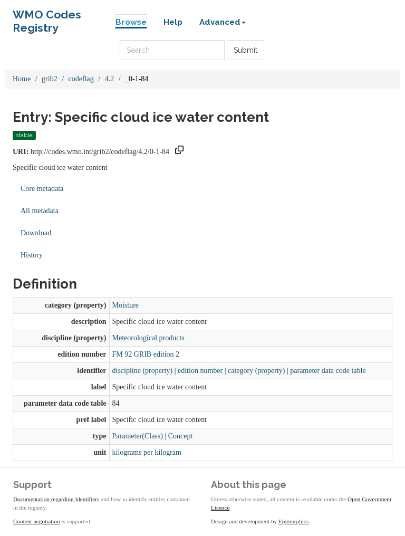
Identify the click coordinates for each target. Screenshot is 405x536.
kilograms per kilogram (146, 452)
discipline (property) (142, 371)
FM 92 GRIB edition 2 (146, 354)
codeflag (81, 79)
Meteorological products (148, 338)
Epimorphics (293, 521)
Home (22, 79)
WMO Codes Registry (47, 17)
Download (36, 233)
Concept (180, 436)
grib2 (49, 79)
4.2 (109, 79)
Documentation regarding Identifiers (56, 499)
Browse (131, 22)
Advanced (222, 22)
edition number (200, 371)
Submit (245, 50)
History (32, 255)
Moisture (125, 305)
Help (172, 22)
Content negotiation (36, 521)
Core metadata (42, 189)
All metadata (40, 211)
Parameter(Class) (137, 436)
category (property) (256, 371)
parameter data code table (327, 371)
